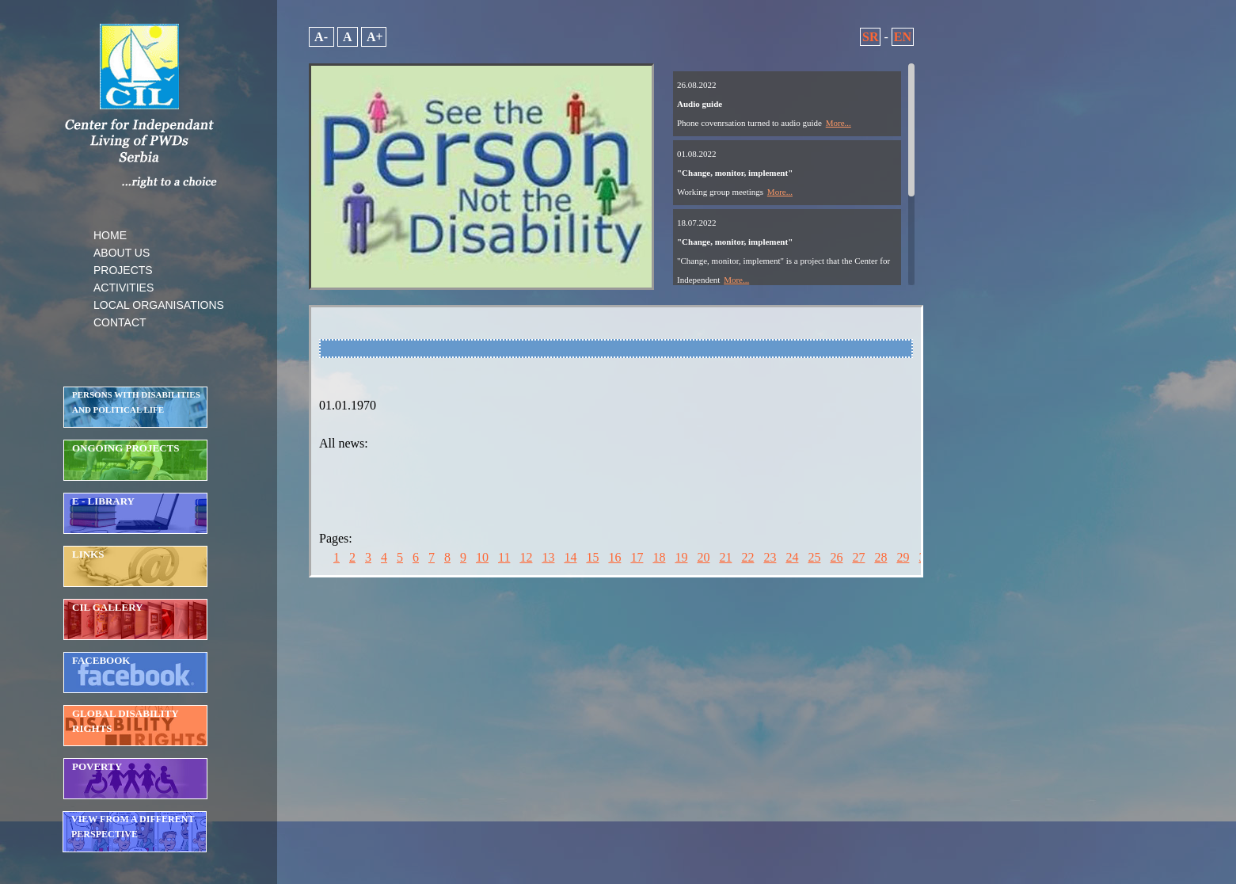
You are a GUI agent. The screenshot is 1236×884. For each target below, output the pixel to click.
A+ (373, 37)
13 (548, 557)
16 (614, 557)
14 (570, 557)
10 (482, 557)
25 (814, 557)
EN (902, 37)
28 (880, 557)
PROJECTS (123, 270)
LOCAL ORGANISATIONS (158, 305)
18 (658, 557)
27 (858, 557)
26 (836, 557)
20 (703, 557)
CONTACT (119, 322)
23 (769, 557)
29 (902, 557)
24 (791, 557)
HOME (110, 235)
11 (504, 557)
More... (838, 123)
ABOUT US (121, 252)
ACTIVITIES (123, 287)
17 (636, 557)
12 (525, 557)
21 (725, 557)
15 (592, 557)
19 (681, 557)
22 (747, 557)
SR (870, 37)
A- (321, 37)
